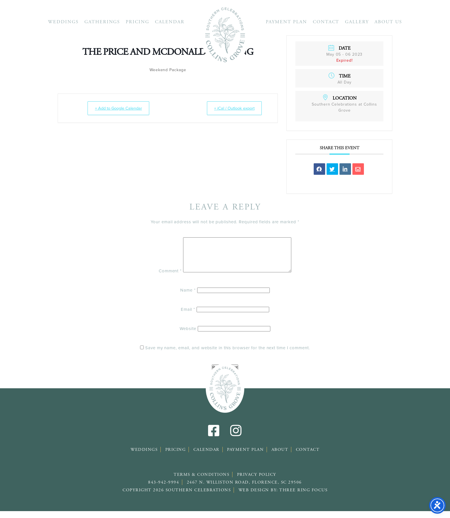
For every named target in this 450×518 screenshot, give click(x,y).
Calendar (170, 22)
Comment (163, 278)
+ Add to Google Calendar (118, 108)
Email (188, 316)
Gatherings (102, 22)
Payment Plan (286, 22)
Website (188, 335)
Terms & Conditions (201, 481)
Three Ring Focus (303, 497)
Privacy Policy (256, 481)
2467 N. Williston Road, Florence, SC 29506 (244, 489)
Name (187, 297)
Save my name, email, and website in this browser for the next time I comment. (227, 355)
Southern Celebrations (225, 34)
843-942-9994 (163, 489)
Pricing (137, 22)
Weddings (63, 22)
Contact (326, 22)
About (279, 456)
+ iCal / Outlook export (232, 108)
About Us (388, 22)
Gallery (357, 22)
